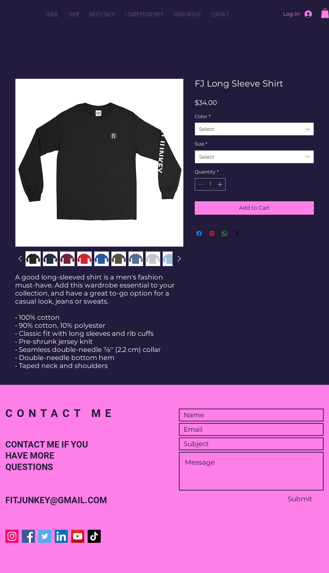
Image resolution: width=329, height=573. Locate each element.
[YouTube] (77, 536)
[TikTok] (94, 536)
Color (202, 116)
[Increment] (220, 184)
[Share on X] (237, 233)
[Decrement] (200, 184)
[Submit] (300, 498)
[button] (325, 13)
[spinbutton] (210, 184)
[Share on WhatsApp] (225, 233)
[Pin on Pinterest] (212, 233)
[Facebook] (28, 536)
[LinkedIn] (61, 536)
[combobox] (254, 129)
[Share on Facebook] (199, 233)
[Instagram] (11, 536)
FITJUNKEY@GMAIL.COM (56, 500)
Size (201, 144)
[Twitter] (44, 536)
